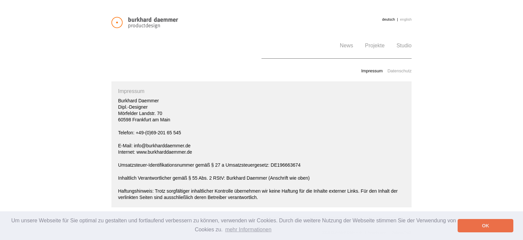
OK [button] (485, 225)
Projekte (375, 45)
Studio (404, 45)
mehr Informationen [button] (248, 229)
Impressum (372, 70)
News (346, 45)
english (406, 19)
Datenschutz (400, 70)
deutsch (388, 19)
